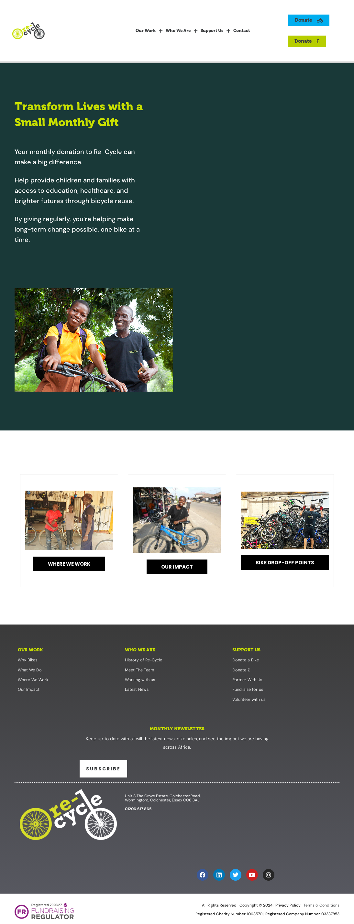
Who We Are (181, 31)
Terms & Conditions (321, 905)
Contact (241, 30)
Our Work (149, 31)
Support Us (215, 31)
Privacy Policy (288, 905)
